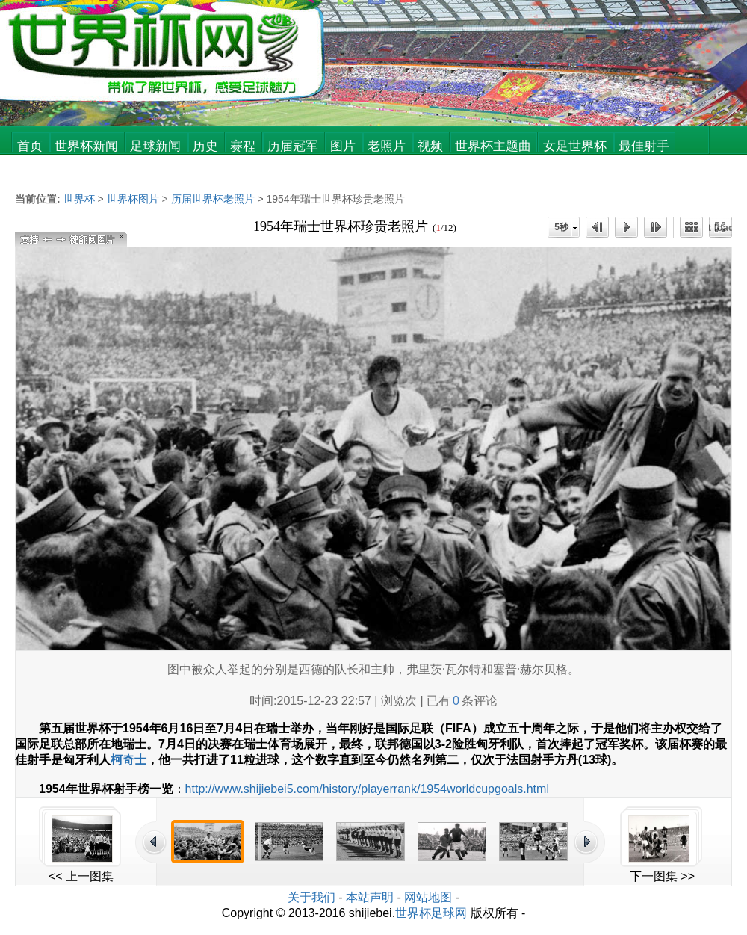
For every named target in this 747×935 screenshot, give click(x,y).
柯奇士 (128, 759)
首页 (30, 146)
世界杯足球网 (431, 913)
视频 (430, 146)
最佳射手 (644, 146)
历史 (205, 146)
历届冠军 (292, 146)
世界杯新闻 (86, 146)
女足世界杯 (575, 146)
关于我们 (311, 897)
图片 (343, 146)
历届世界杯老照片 (213, 199)
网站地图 (428, 897)
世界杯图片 (133, 199)
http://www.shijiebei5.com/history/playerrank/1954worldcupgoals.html (367, 789)
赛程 (242, 146)
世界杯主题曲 (493, 146)
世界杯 (79, 199)
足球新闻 (155, 146)
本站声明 (370, 897)
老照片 (387, 146)
